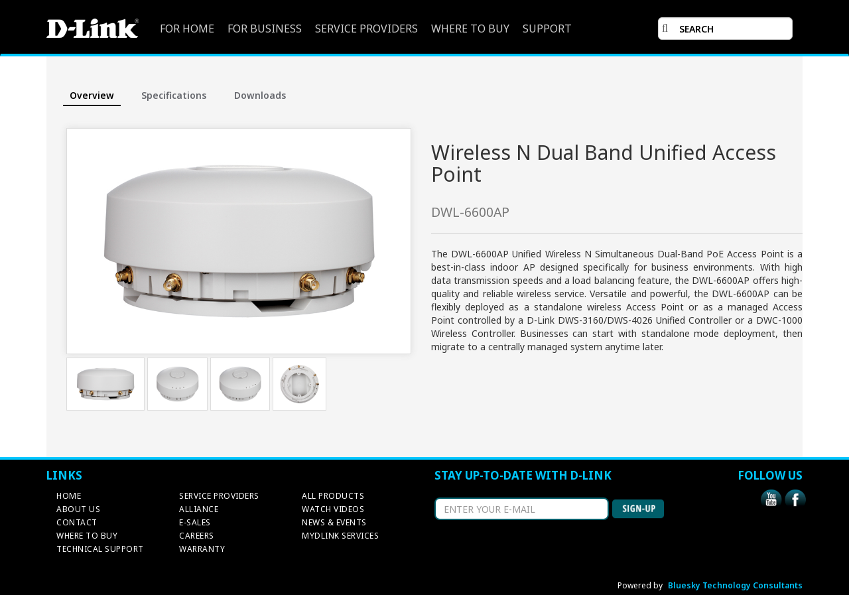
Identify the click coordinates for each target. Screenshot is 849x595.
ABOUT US (78, 509)
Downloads (260, 95)
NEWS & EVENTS (334, 522)
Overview (92, 95)
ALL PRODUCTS (333, 495)
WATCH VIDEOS (333, 509)
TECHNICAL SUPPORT (100, 549)
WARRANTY (202, 549)
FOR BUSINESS (265, 29)
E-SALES (195, 522)
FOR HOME (187, 29)
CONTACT (77, 522)
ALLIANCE (198, 509)
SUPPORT (547, 29)
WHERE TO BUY (470, 29)
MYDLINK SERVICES (340, 535)
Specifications (173, 95)
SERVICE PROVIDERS (366, 29)
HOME (68, 495)
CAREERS (196, 535)
